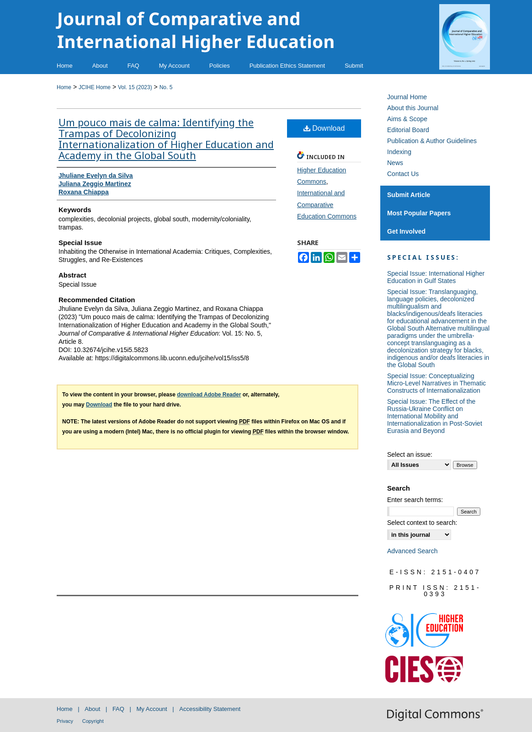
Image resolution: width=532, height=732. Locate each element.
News (395, 162)
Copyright (93, 721)
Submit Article (408, 194)
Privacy (65, 721)
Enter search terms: (415, 499)
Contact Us (403, 173)
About (92, 708)
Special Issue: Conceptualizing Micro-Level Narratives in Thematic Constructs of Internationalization (436, 383)
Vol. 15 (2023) (135, 87)
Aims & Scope (407, 119)
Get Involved (406, 231)
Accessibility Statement (209, 708)
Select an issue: (409, 454)
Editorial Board (408, 130)
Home (64, 87)
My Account (152, 708)
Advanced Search (412, 551)
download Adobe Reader (209, 394)
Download (324, 128)
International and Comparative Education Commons (326, 204)
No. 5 (166, 87)
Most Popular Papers (419, 213)
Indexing (399, 151)
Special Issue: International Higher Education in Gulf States (435, 277)
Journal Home (407, 97)
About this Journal (412, 108)
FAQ (118, 708)
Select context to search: (422, 522)
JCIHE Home (95, 87)
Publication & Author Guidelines (432, 140)
